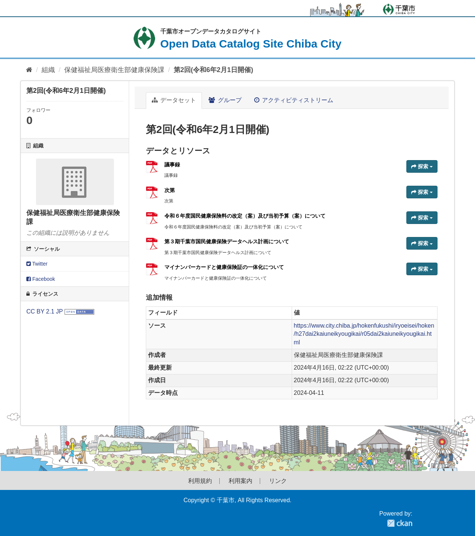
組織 (48, 70)
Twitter (37, 264)
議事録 (172, 165)
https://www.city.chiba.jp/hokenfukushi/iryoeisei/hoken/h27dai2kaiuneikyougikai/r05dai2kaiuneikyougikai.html (364, 334)
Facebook (40, 279)
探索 (422, 166)
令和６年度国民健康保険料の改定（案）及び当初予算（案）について (244, 216)
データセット (174, 100)
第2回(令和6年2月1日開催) (213, 70)
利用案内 (240, 481)
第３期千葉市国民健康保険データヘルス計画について (226, 241)
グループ (225, 100)
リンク (278, 481)
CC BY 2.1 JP (44, 311)
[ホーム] (29, 70)
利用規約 (200, 481)
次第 (169, 190)
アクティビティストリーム (293, 100)
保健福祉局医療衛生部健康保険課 (114, 70)
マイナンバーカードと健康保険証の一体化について (224, 267)
